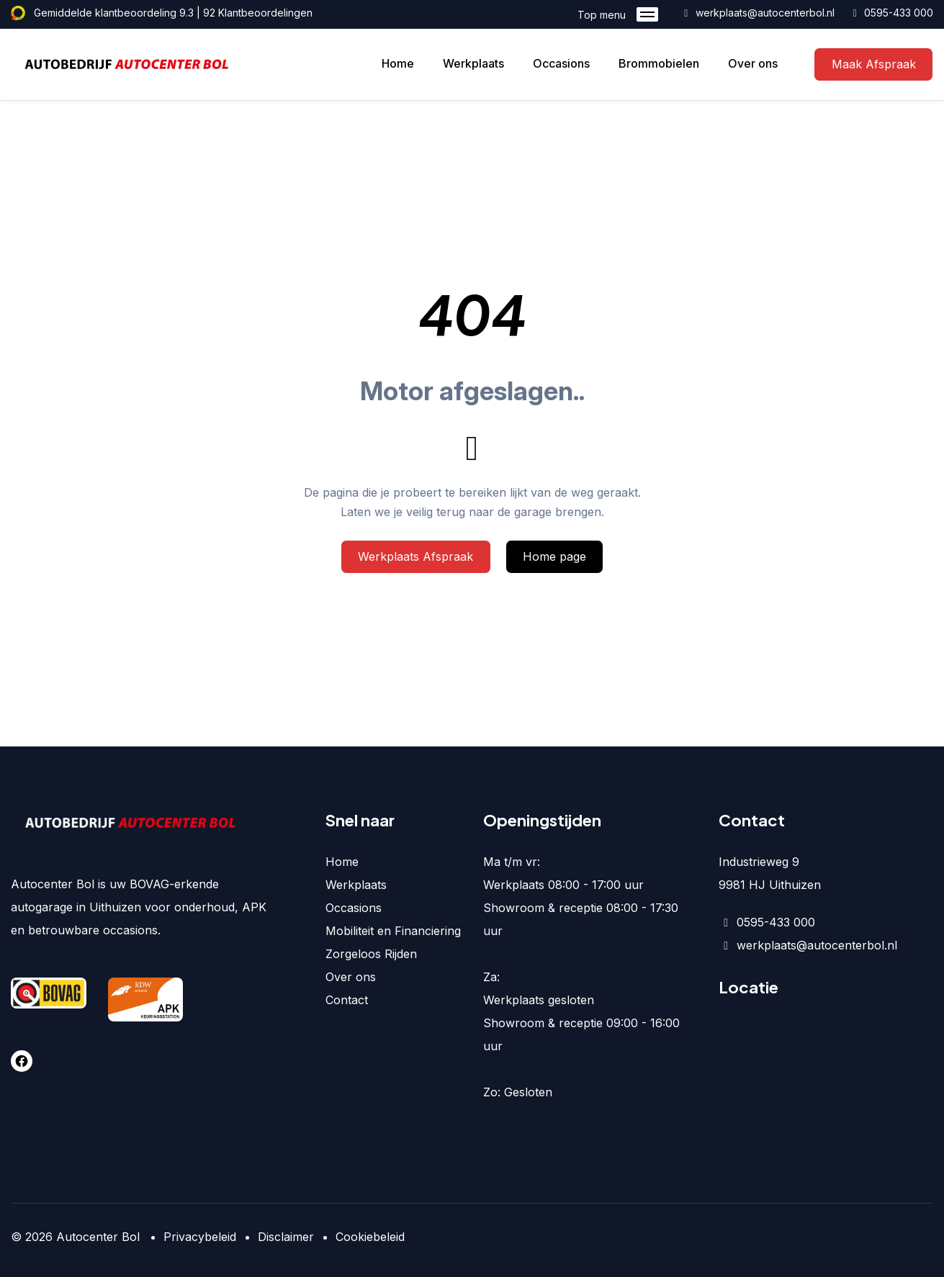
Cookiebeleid (370, 1236)
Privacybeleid (199, 1236)
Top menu (617, 14)
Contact (346, 1000)
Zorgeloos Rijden (371, 954)
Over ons (753, 63)
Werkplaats (473, 63)
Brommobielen (659, 63)
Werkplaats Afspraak (415, 556)
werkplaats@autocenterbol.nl (757, 12)
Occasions (561, 63)
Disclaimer (286, 1236)
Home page (554, 556)
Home (398, 63)
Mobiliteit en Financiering (393, 931)
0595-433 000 (891, 12)
